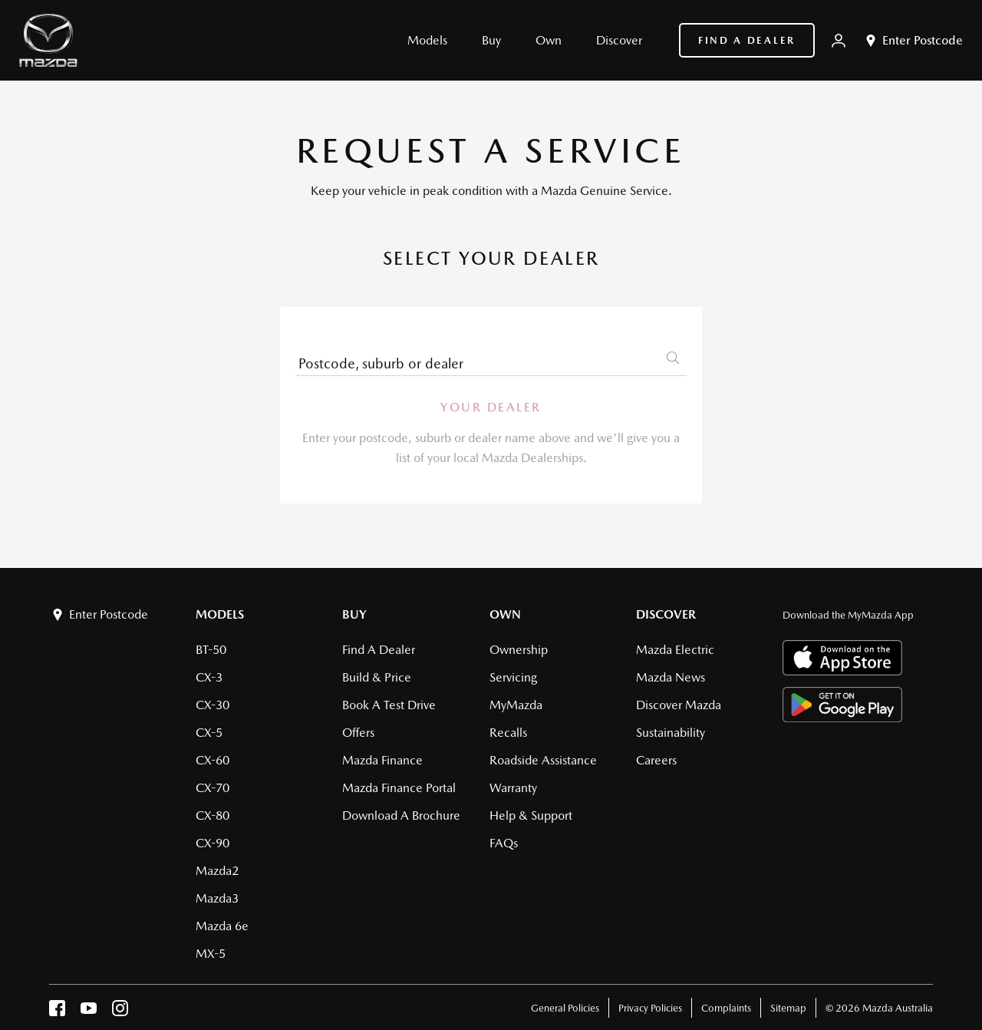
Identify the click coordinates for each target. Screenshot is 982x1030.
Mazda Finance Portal (399, 788)
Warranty (513, 788)
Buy (354, 614)
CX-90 (212, 843)
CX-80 (212, 815)
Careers (656, 760)
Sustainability (670, 732)
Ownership (518, 649)
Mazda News (670, 677)
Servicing (513, 677)
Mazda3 (217, 898)
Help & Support (530, 815)
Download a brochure (401, 815)
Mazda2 (217, 870)
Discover (666, 614)
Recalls (508, 732)
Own (505, 614)
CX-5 (209, 732)
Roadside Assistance (543, 760)
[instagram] (120, 1012)
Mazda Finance (382, 760)
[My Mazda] (838, 40)
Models (220, 614)
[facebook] (57, 1012)
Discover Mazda (678, 705)
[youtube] (89, 1012)
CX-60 (212, 760)
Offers (358, 732)
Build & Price (376, 677)
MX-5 (211, 953)
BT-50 (211, 649)
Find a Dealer (747, 40)
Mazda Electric (675, 649)
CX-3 (209, 677)
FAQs (503, 843)
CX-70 (212, 788)
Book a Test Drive (389, 705)
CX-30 (212, 705)
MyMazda (515, 705)
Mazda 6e (222, 926)
